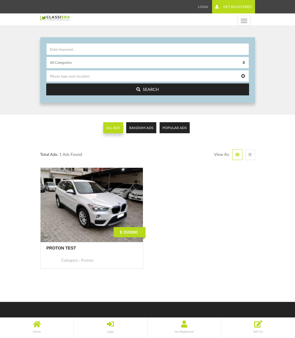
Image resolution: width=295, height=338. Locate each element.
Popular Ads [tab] (175, 127)
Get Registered (233, 6)
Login (203, 7)
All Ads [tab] (113, 127)
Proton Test (61, 248)
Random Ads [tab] (141, 127)
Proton (87, 260)
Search (147, 89)
